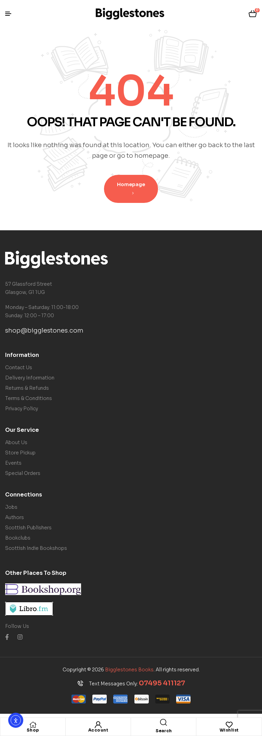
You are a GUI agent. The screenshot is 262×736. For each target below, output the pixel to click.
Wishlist (229, 730)
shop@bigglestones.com (44, 330)
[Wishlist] (229, 724)
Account (98, 730)
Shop (33, 730)
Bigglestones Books (129, 670)
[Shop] (32, 724)
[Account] (98, 724)
